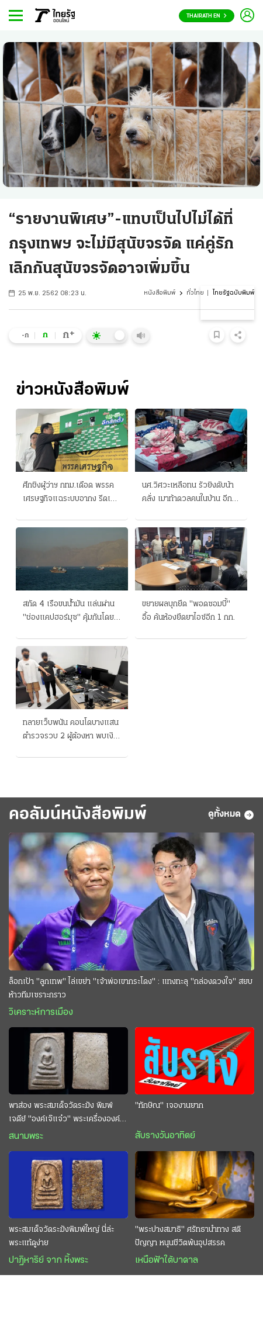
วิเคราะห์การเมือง (41, 1012)
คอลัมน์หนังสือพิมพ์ (78, 815)
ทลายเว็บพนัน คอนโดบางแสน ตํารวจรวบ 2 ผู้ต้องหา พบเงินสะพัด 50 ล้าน (71, 731)
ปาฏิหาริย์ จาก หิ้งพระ (48, 1260)
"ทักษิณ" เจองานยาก (169, 1105)
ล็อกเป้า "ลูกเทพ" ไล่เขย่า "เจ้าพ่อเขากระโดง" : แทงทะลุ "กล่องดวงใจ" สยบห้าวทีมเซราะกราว (130, 988)
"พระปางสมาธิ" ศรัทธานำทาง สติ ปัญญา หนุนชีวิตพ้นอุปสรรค (188, 1236)
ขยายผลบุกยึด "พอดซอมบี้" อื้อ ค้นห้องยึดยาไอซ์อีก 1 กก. (188, 611)
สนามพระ (26, 1136)
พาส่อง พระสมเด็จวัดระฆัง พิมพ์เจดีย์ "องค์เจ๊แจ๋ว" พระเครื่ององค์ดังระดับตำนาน (64, 1113)
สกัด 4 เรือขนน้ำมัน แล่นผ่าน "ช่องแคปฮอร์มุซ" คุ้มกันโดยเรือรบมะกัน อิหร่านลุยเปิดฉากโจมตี (71, 612)
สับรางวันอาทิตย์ (165, 1136)
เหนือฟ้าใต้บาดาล (166, 1260)
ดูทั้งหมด (231, 815)
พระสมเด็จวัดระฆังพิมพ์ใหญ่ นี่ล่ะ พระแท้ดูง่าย (61, 1236)
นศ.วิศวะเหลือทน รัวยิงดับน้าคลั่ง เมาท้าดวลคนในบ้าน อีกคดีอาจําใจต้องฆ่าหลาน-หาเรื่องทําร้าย (188, 493)
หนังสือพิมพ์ (159, 293)
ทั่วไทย (195, 293)
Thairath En (206, 16)
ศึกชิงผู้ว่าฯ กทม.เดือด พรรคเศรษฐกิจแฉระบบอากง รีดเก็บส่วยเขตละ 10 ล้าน (71, 493)
